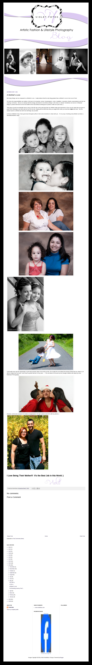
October (12, 570)
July (11, 576)
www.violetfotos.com (40, 607)
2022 (9, 547)
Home (46, 536)
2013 (9, 561)
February (12, 594)
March (11, 592)
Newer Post (10, 536)
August (11, 574)
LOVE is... (11, 584)
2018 (9, 553)
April (11, 590)
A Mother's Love (13, 586)
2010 (9, 599)
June (11, 578)
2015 (9, 557)
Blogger (61, 657)
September (12, 572)
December (12, 566)
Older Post (82, 536)
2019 (9, 551)
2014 (9, 559)
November (12, 568)
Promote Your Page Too (46, 653)
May (11, 580)
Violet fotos (11, 607)
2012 (9, 563)
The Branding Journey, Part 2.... (16, 588)
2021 (9, 549)
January (12, 596)
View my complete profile (12, 609)
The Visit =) (12, 582)
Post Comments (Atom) (18, 538)
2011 (9, 565)
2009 (9, 601)
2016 (9, 555)
